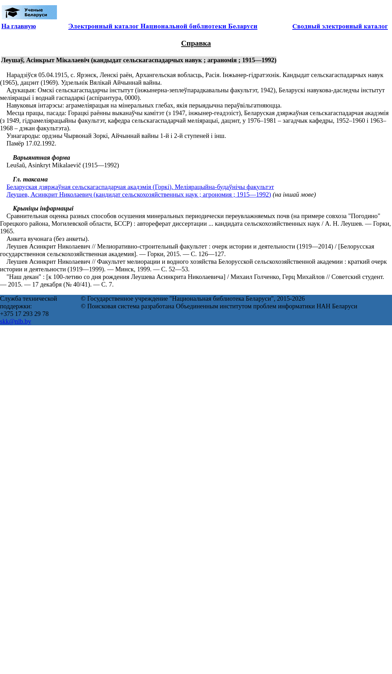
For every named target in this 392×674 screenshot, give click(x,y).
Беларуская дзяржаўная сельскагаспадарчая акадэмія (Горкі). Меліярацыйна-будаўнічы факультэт (140, 186)
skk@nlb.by (15, 321)
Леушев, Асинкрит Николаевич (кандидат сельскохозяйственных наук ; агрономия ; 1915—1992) (139, 194)
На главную (18, 26)
